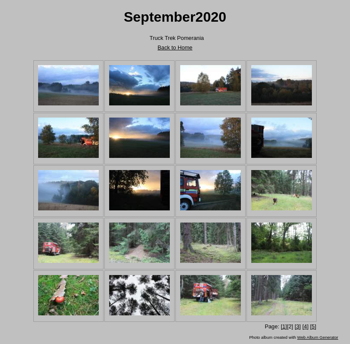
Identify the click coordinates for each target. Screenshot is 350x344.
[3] (298, 326)
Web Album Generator (317, 337)
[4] (305, 326)
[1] (284, 326)
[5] (313, 326)
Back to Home (175, 47)
